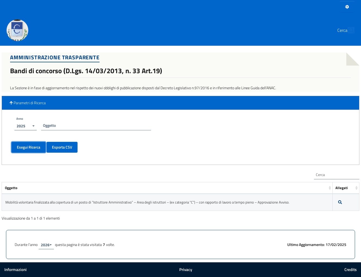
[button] (180, 103)
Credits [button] (350, 269)
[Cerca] (347, 30)
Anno (19, 118)
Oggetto (49, 125)
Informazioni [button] (15, 269)
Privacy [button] (185, 269)
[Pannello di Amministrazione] (347, 6)
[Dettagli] (340, 202)
